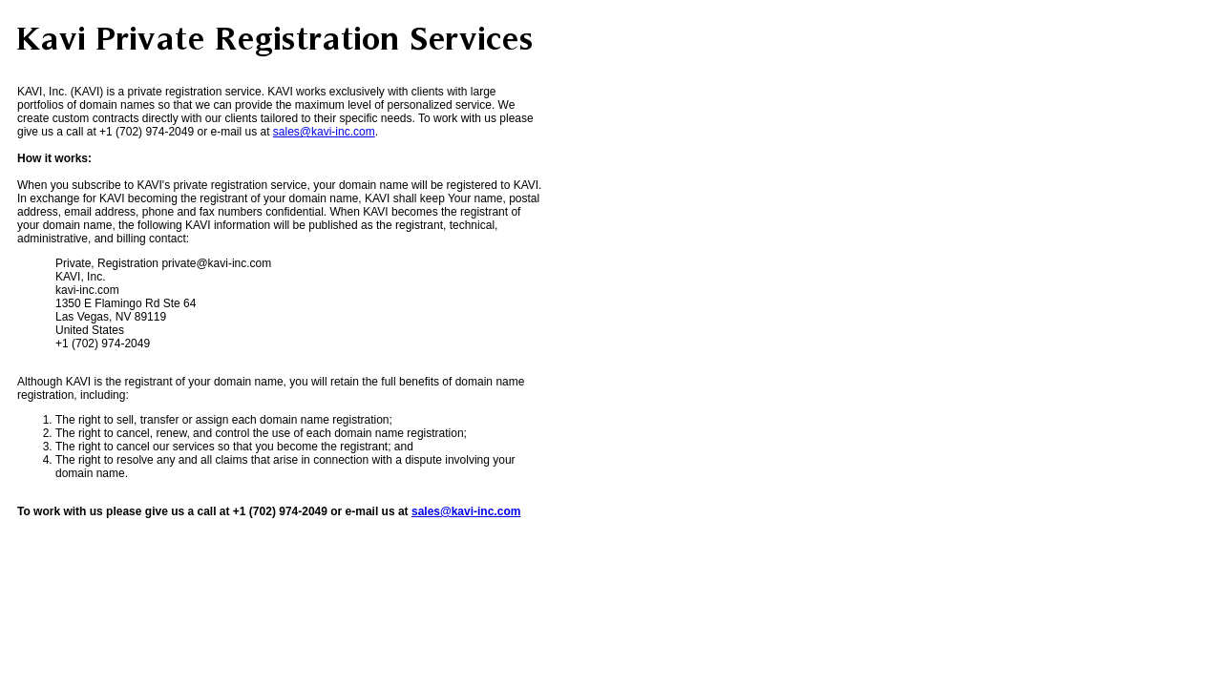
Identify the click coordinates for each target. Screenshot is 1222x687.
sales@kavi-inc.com (324, 131)
